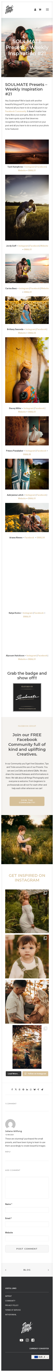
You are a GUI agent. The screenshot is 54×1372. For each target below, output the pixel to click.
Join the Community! (27, 801)
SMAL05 (27, 454)
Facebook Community (15, 111)
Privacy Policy (11, 1305)
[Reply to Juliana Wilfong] (27, 1151)
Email (8, 1218)
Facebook (41, 167)
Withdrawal (10, 1315)
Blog (27, 1270)
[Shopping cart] (38, 9)
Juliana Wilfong (13, 1131)
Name (8, 1204)
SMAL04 (32, 333)
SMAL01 (32, 170)
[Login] (34, 9)
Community (10, 1301)
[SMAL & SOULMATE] (9, 9)
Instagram (30, 167)
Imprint (8, 1296)
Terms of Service (13, 1310)
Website (22, 170)
